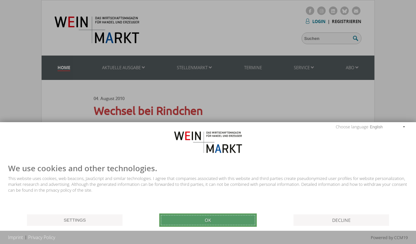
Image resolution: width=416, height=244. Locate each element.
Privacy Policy (41, 237)
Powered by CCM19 (389, 237)
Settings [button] (75, 220)
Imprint (15, 237)
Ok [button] (208, 220)
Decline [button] (341, 220)
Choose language (352, 127)
